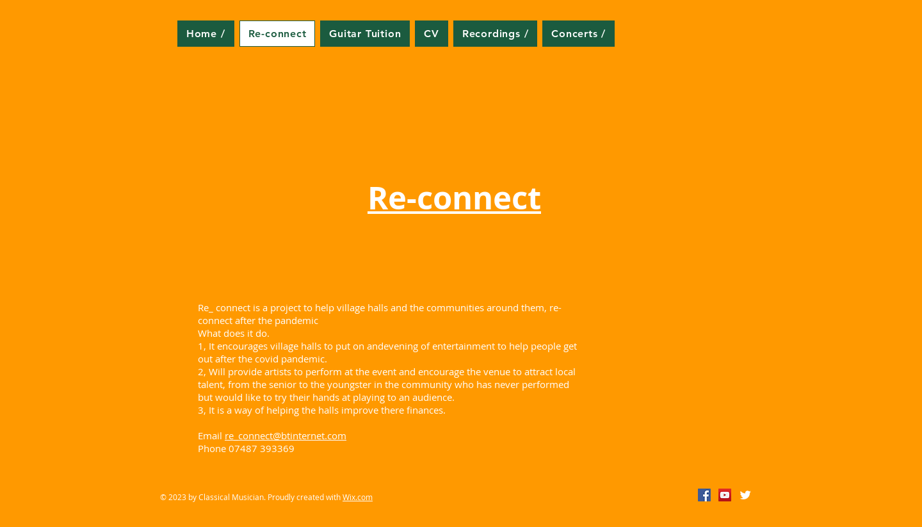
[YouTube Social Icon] (724, 495)
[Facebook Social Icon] (704, 495)
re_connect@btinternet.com (285, 435)
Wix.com (358, 497)
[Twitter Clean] (745, 495)
